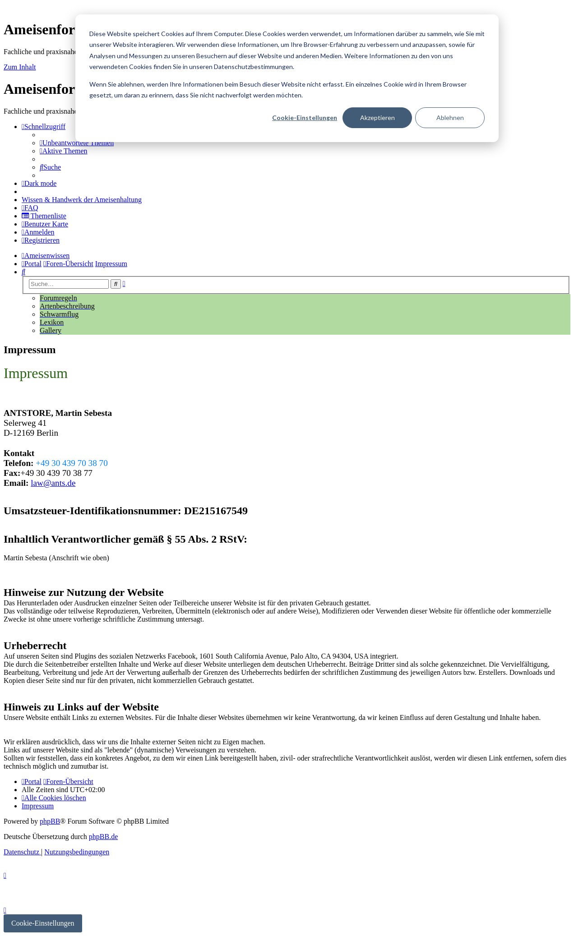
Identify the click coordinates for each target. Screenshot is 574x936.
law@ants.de (53, 483)
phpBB (50, 821)
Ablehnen (450, 117)
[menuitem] (77, 143)
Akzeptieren (377, 117)
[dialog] (287, 78)
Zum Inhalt (20, 67)
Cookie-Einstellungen (304, 117)
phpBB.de (103, 836)
